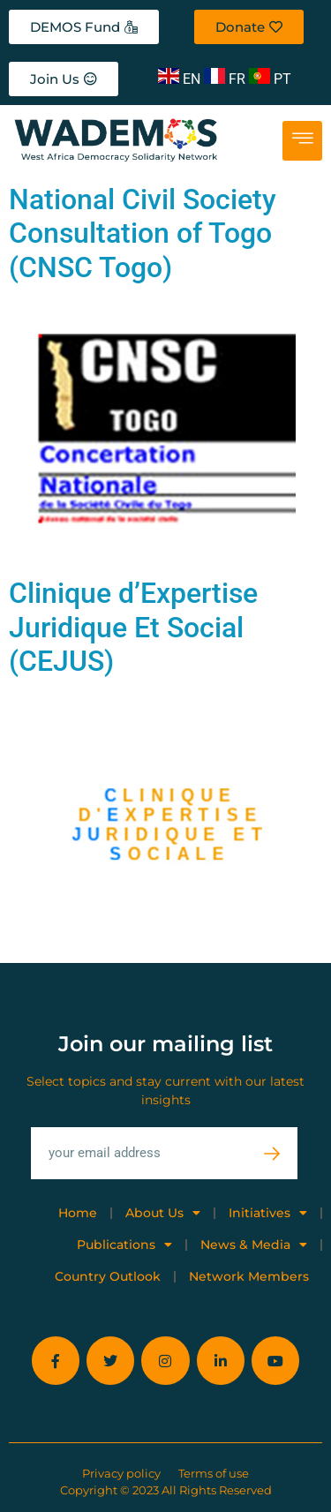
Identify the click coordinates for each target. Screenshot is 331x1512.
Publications (124, 1245)
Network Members (249, 1276)
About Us (162, 1213)
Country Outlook (108, 1276)
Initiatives (268, 1213)
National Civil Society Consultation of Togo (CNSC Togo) (142, 233)
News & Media (253, 1245)
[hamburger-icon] (302, 141)
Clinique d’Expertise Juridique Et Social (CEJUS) (133, 627)
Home (77, 1213)
